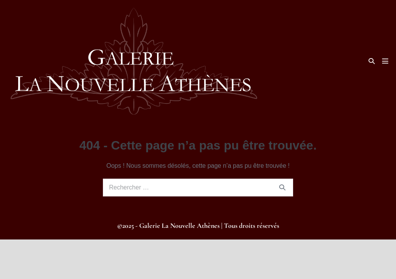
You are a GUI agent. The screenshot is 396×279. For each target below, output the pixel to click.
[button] (372, 61)
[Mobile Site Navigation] (385, 61)
